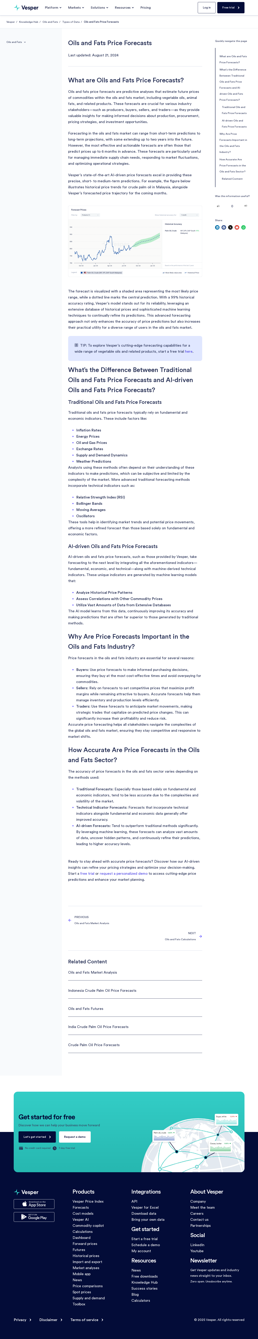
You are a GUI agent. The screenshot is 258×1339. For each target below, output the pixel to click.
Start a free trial (144, 1239)
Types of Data (71, 22)
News (77, 1280)
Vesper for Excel (145, 1207)
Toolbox (79, 1304)
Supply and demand (89, 1298)
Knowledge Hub (28, 22)
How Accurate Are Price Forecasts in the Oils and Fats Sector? (233, 165)
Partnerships (200, 1225)
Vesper (10, 22)
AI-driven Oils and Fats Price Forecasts (234, 123)
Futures (79, 1250)
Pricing (145, 7)
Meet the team (202, 1207)
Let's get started (35, 1137)
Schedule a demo (145, 1245)
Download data (143, 1213)
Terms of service (84, 1320)
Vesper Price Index (88, 1201)
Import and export (87, 1262)
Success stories (144, 1288)
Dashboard (82, 1238)
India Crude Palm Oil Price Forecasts (98, 1027)
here (188, 351)
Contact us (199, 1219)
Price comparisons (88, 1286)
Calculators (140, 1300)
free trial (87, 873)
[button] (217, 227)
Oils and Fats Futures (85, 1008)
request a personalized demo (124, 873)
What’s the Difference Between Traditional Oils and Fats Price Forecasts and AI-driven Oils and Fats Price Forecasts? (233, 84)
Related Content (232, 179)
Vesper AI (81, 1219)
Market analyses (86, 1268)
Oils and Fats (50, 22)
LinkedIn (197, 1245)
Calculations (83, 1231)
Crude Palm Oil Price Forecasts (94, 1045)
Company (198, 1201)
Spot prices (82, 1292)
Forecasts (81, 1207)
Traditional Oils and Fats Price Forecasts (234, 110)
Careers (197, 1213)
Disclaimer (48, 1320)
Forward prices (85, 1244)
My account (141, 1251)
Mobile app (82, 1274)
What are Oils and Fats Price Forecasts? (233, 59)
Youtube (197, 1251)
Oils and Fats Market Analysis (92, 972)
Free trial (228, 7)
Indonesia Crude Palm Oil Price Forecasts (102, 990)
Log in (207, 7)
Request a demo (75, 1137)
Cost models (83, 1213)
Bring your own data (147, 1219)
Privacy (20, 1320)
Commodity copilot (88, 1225)
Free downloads (144, 1276)
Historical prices (86, 1256)
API (134, 1201)
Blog (135, 1294)
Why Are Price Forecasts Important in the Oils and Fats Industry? (233, 143)
